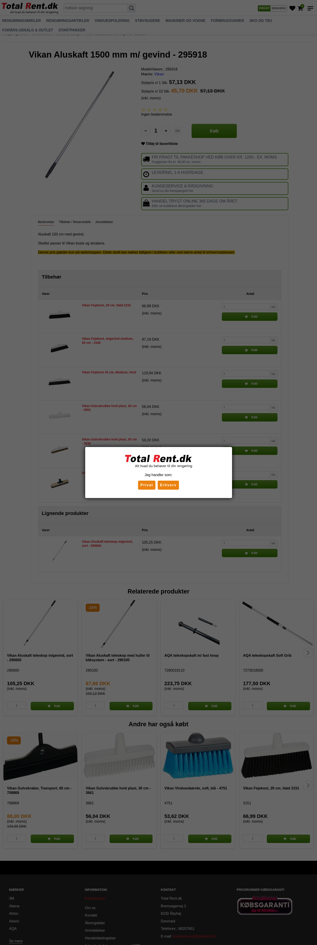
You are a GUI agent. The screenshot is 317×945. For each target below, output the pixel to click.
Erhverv (168, 485)
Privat (146, 485)
